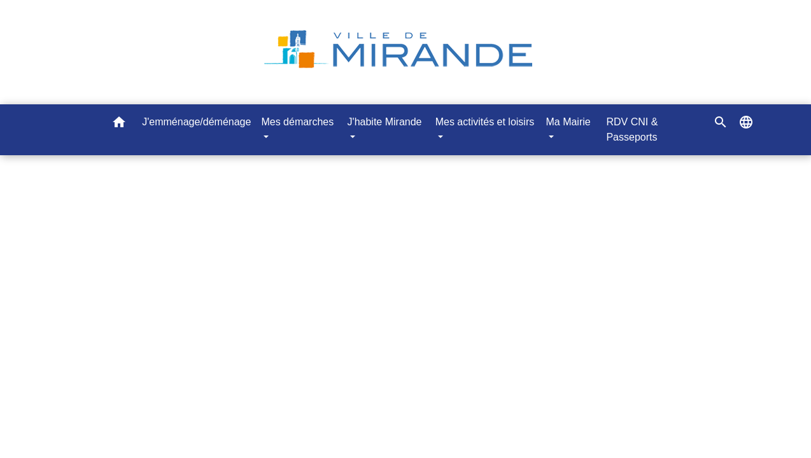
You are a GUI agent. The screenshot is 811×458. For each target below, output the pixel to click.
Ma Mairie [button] (568, 121)
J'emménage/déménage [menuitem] (196, 121)
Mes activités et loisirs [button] (485, 121)
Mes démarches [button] (297, 121)
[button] (119, 124)
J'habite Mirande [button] (385, 121)
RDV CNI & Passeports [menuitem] (632, 129)
